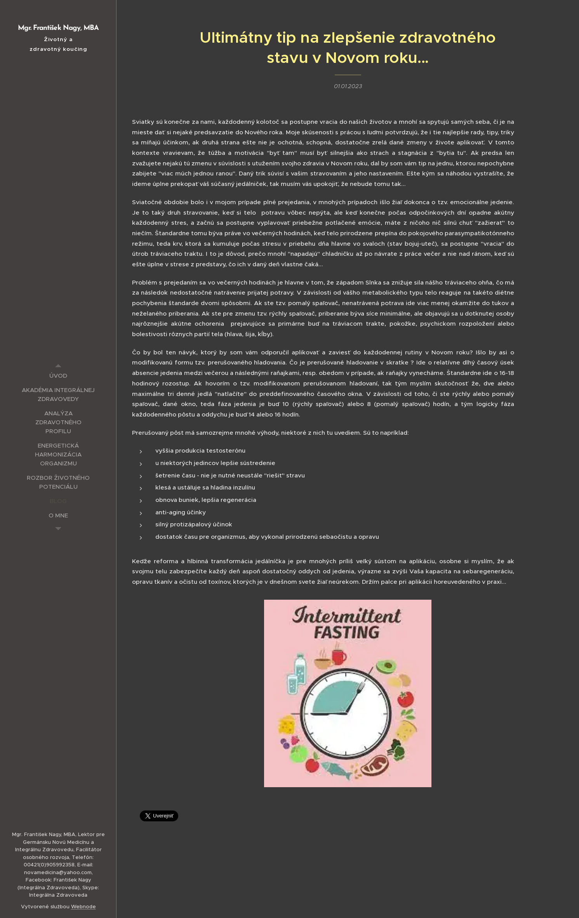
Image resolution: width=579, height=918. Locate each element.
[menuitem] (58, 375)
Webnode (83, 906)
